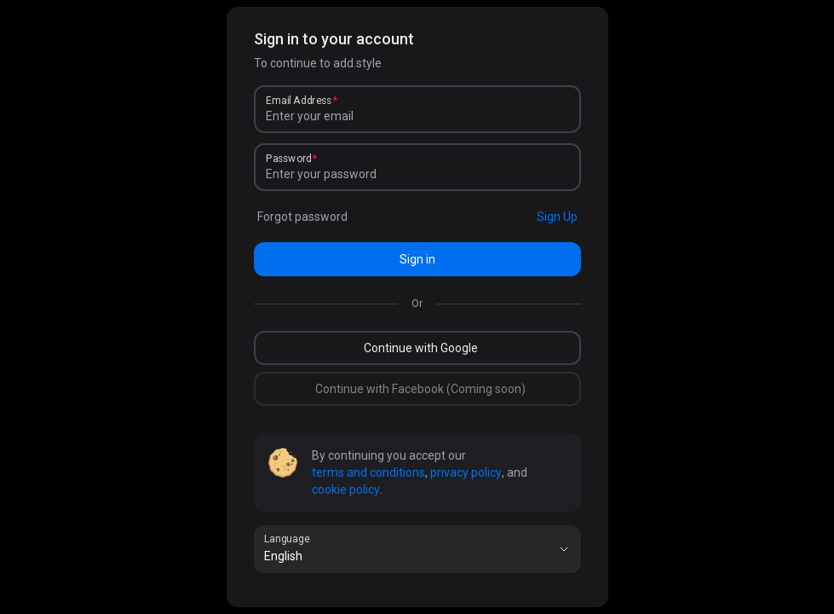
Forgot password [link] (302, 216)
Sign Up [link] (557, 216)
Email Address (298, 101)
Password (289, 159)
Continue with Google (421, 348)
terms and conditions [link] (368, 472)
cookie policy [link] (346, 489)
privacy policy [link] (466, 472)
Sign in (417, 259)
